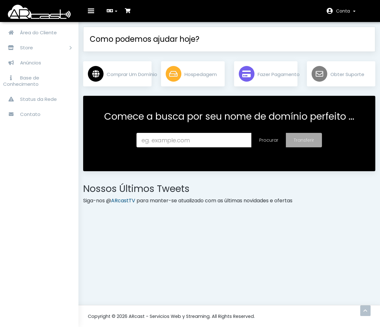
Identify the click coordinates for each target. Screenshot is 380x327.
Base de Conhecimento (21, 80)
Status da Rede (30, 99)
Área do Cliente (30, 32)
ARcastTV (128, 205)
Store (37, 47)
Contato (21, 114)
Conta (346, 11)
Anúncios (22, 62)
